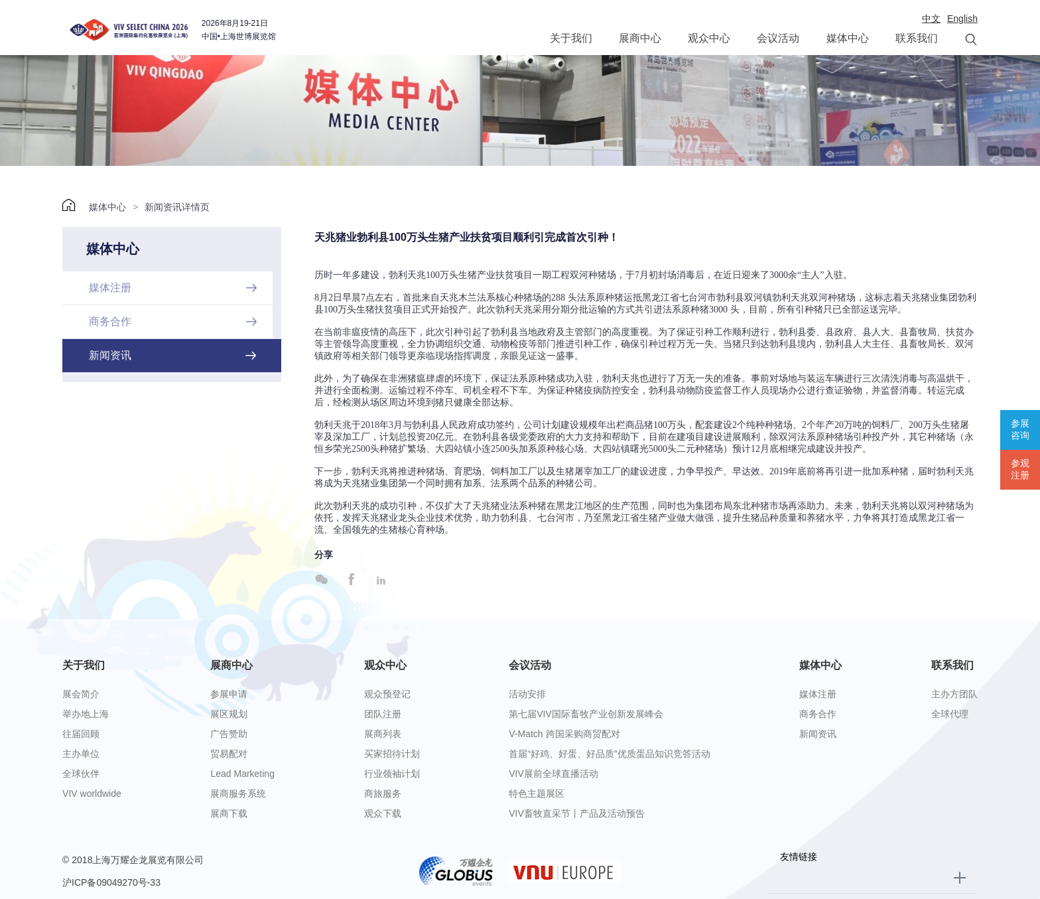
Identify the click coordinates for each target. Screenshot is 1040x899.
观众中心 (709, 38)
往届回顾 (80, 733)
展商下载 (228, 813)
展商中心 (640, 38)
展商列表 (382, 733)
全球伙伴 (80, 773)
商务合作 (817, 714)
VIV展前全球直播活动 (553, 773)
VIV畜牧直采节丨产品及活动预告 (577, 813)
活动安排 (527, 694)
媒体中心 (847, 38)
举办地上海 (85, 714)
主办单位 (80, 753)
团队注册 (382, 714)
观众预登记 (387, 694)
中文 (931, 18)
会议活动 (778, 38)
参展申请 (228, 694)
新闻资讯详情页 (177, 207)
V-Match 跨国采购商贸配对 (564, 733)
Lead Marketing (242, 773)
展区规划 (228, 714)
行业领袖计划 (392, 773)
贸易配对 (228, 753)
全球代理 (949, 714)
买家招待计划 (392, 753)
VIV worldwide (91, 793)
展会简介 (80, 694)
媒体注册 (817, 694)
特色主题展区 (536, 793)
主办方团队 (954, 694)
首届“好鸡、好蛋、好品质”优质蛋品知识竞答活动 (609, 753)
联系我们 (916, 38)
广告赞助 (228, 733)
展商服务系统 (238, 793)
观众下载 (382, 813)
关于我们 (571, 38)
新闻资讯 (817, 733)
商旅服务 (382, 793)
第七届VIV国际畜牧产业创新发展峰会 (586, 714)
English (962, 18)
